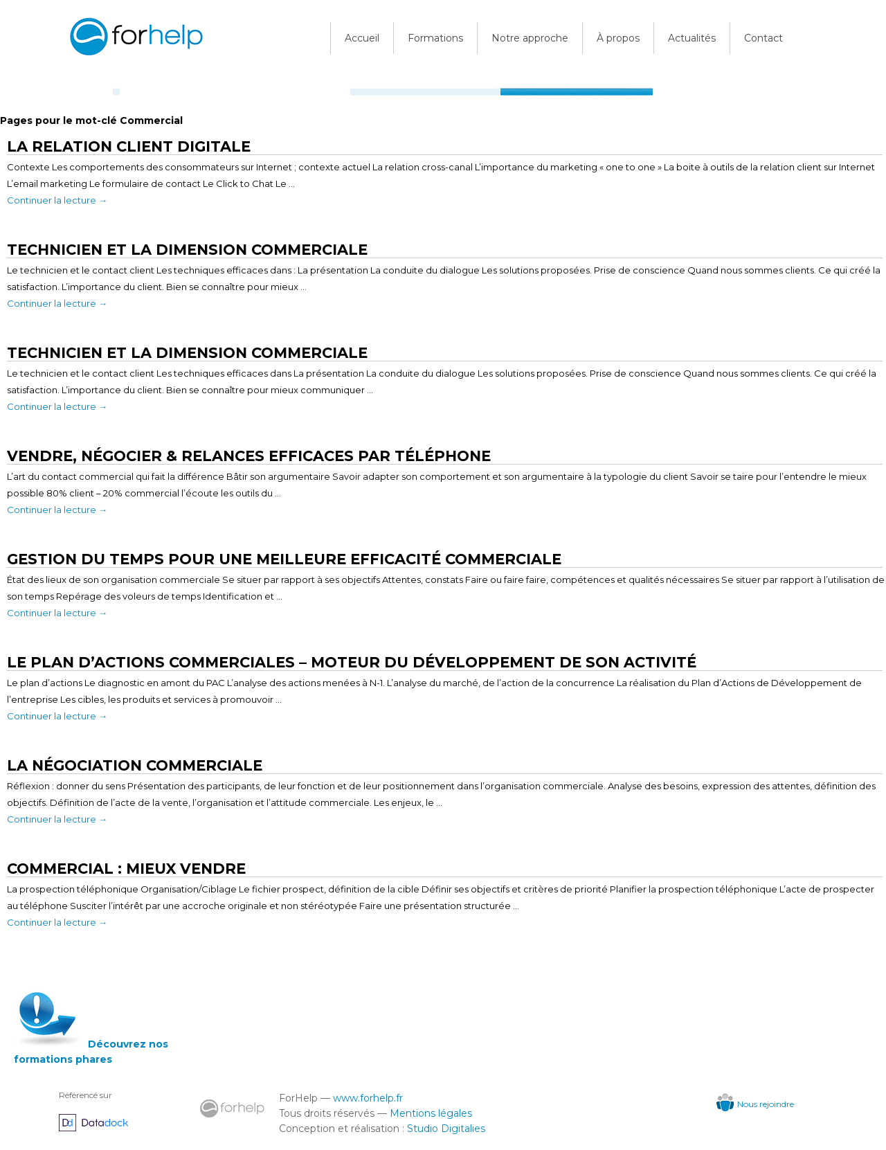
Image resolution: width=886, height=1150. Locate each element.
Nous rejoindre (755, 1104)
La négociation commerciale (134, 765)
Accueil (362, 38)
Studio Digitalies (446, 1128)
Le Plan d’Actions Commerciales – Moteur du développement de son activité (351, 662)
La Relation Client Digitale (129, 146)
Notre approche (529, 38)
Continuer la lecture (57, 200)
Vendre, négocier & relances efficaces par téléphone (249, 456)
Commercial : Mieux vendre (126, 868)
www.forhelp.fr (368, 1098)
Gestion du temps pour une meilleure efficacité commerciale (284, 559)
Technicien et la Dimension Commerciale (187, 249)
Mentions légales (431, 1113)
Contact (763, 38)
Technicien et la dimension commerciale (187, 352)
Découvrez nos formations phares (91, 1052)
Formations (435, 38)
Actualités (692, 38)
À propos (618, 38)
